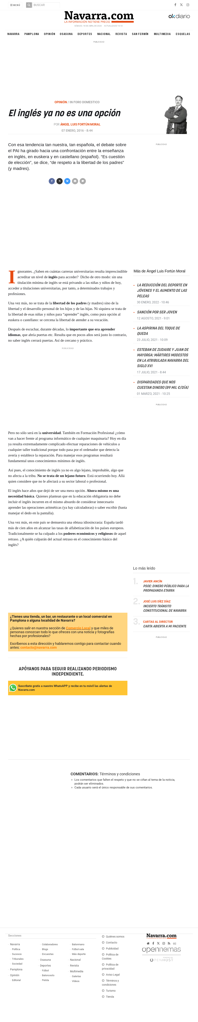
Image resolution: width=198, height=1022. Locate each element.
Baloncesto (48, 975)
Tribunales (18, 958)
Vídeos (75, 981)
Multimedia (162, 34)
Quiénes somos (115, 936)
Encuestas (48, 954)
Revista (121, 34)
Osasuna (66, 34)
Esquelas (183, 34)
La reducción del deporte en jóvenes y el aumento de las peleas (162, 290)
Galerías (76, 976)
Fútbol (45, 970)
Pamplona (31, 34)
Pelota (45, 980)
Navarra (13, 34)
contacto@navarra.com (38, 647)
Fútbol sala (78, 949)
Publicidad (112, 948)
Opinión (49, 34)
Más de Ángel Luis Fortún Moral (159, 271)
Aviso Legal (113, 974)
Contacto (111, 942)
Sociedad (17, 963)
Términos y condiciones (120, 774)
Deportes (85, 34)
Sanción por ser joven (157, 312)
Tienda (110, 996)
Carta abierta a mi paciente (164, 626)
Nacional (104, 34)
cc (174, 943)
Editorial (16, 980)
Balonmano (78, 944)
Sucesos (17, 954)
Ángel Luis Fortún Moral (80, 124)
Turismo (111, 990)
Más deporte (79, 954)
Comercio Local (78, 628)
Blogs (45, 949)
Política (16, 949)
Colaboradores (50, 944)
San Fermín (140, 34)
